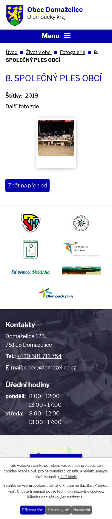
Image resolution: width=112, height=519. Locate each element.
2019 (31, 96)
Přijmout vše (32, 510)
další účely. (68, 477)
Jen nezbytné (58, 510)
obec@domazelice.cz (50, 367)
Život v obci (39, 52)
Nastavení (81, 510)
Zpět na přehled (27, 185)
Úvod (11, 52)
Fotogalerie (72, 52)
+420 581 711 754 (39, 356)
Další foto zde (22, 106)
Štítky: (13, 96)
